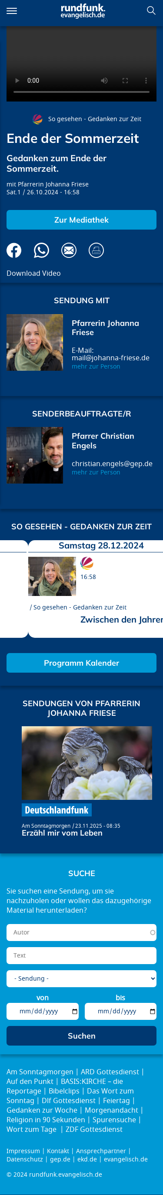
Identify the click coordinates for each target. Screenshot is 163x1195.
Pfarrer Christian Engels (103, 440)
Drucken (96, 250)
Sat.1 (14, 192)
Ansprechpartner (101, 1151)
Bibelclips (64, 1091)
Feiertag (116, 1101)
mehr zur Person (96, 366)
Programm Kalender (81, 663)
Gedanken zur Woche (42, 1110)
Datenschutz (25, 1159)
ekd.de (87, 1159)
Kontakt (58, 1151)
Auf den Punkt (30, 1082)
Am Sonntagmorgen (46, 826)
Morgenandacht (111, 1110)
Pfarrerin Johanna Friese (53, 184)
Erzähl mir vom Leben (62, 833)
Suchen (151, 10)
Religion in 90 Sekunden (46, 1120)
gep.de (60, 1159)
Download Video (34, 273)
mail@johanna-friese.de (111, 358)
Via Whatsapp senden (41, 250)
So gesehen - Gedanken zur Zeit (94, 119)
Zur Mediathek (81, 220)
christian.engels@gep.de (112, 464)
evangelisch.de (126, 1159)
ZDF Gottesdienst (94, 1129)
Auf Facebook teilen (14, 250)
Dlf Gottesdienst (69, 1101)
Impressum (23, 1151)
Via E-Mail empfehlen (69, 250)
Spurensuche (114, 1120)
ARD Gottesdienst (110, 1072)
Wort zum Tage (32, 1129)
